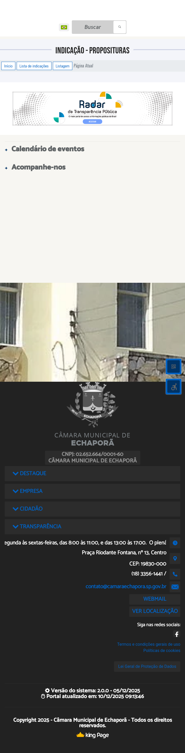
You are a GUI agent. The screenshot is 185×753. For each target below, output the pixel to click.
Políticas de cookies (161, 650)
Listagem (62, 65)
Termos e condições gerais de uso (148, 644)
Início (8, 65)
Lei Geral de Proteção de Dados (147, 666)
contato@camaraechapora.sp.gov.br (126, 586)
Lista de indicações (34, 65)
